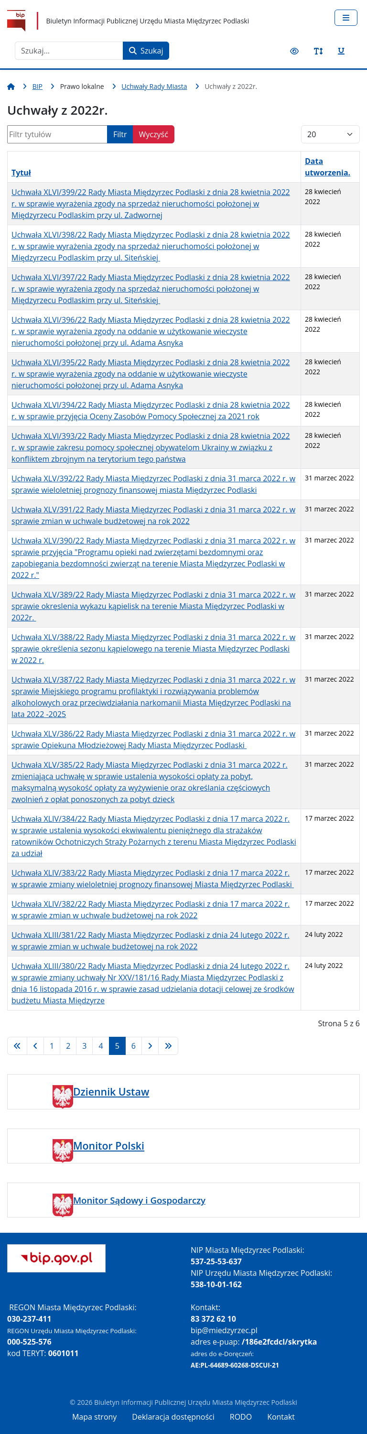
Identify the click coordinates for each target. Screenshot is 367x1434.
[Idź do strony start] (17, 1046)
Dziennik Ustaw (111, 1091)
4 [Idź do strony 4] (100, 1046)
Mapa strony (94, 1417)
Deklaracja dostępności (173, 1417)
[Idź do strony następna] (150, 1046)
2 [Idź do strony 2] (68, 1046)
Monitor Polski (108, 1145)
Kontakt (281, 1417)
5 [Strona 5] (117, 1046)
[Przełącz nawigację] (346, 18)
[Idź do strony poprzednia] (35, 1046)
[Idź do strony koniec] (168, 1046)
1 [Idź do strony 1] (52, 1046)
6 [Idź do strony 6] (133, 1046)
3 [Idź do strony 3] (84, 1046)
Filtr (120, 134)
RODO (241, 1417)
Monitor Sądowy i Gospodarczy (139, 1200)
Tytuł (21, 172)
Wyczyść (153, 134)
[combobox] (69, 51)
